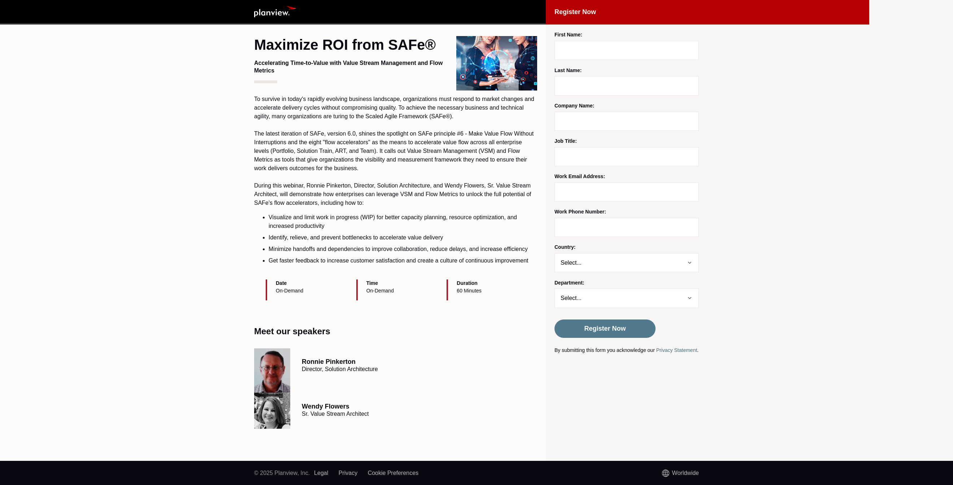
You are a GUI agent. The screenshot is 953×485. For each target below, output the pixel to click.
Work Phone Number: (580, 212)
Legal (321, 473)
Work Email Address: (579, 176)
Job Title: (565, 141)
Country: (564, 247)
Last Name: (568, 70)
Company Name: (574, 106)
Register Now (605, 328)
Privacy (348, 473)
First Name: (568, 35)
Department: (569, 283)
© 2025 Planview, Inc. (282, 473)
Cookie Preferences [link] (393, 473)
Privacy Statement (676, 350)
